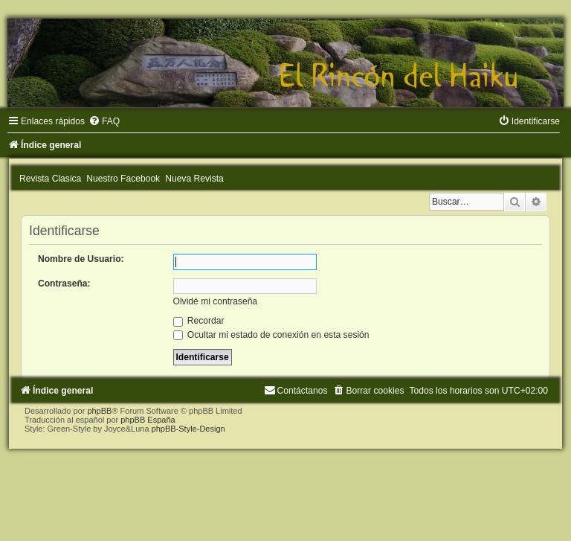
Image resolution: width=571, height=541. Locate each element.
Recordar (199, 321)
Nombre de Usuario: (81, 259)
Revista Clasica (50, 178)
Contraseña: (64, 283)
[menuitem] (104, 121)
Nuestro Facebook (123, 178)
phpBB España (147, 419)
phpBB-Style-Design (188, 428)
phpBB (99, 410)
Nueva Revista (194, 178)
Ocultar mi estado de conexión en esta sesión (271, 335)
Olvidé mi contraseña (215, 301)
